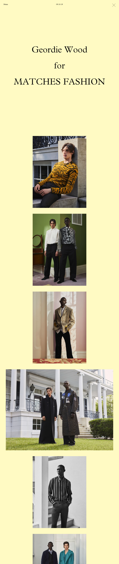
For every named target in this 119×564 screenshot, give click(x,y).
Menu (5, 4)
